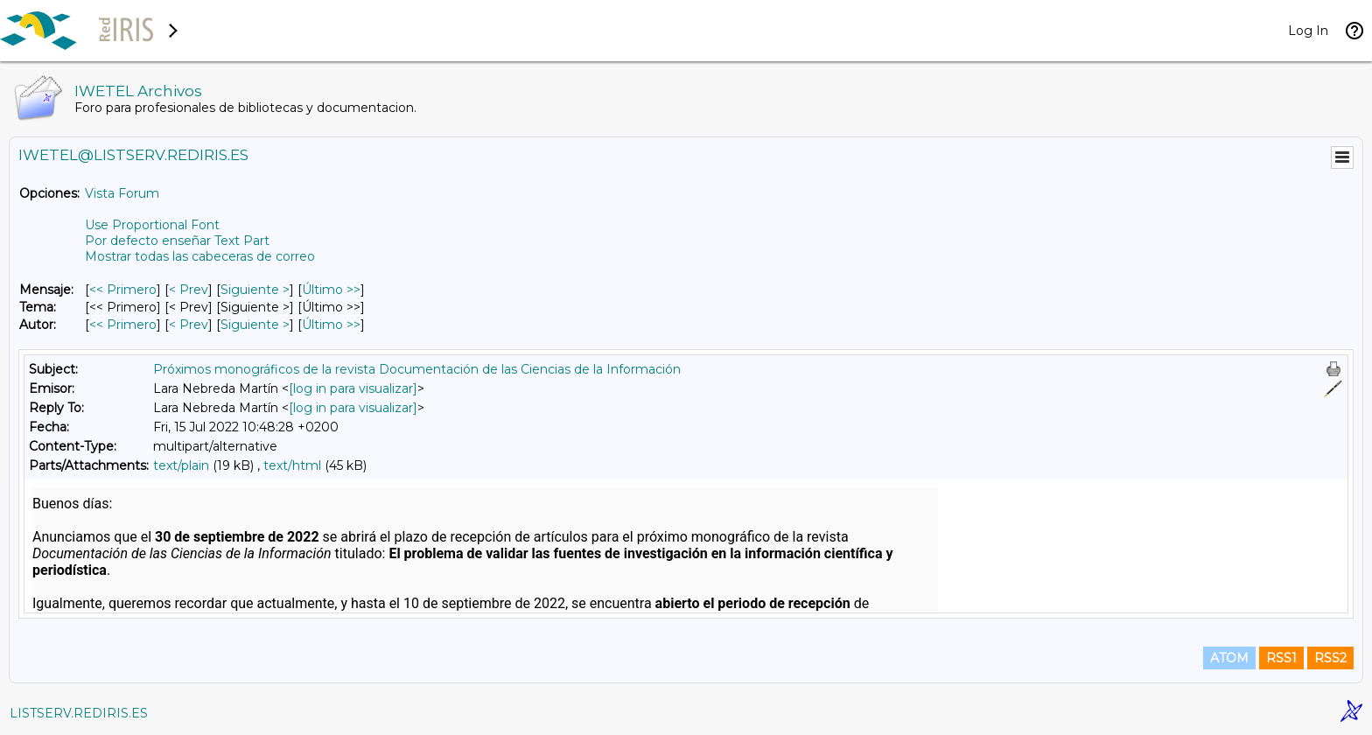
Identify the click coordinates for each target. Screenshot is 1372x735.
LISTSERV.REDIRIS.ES (79, 713)
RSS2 (1330, 658)
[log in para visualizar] (353, 388)
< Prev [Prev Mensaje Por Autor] (188, 324)
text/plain (181, 465)
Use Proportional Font (152, 225)
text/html (292, 465)
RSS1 (1281, 658)
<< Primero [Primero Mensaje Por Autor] (123, 324)
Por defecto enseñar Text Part (177, 240)
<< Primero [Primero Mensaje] (123, 290)
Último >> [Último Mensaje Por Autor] (331, 324)
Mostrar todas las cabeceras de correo (200, 256)
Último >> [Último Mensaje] (331, 290)
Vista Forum (122, 193)
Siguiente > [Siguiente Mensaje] (255, 290)
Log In (1308, 30)
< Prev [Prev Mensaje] (188, 290)
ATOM (1229, 658)
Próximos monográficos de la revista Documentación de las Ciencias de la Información (417, 369)
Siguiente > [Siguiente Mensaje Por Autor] (255, 324)
